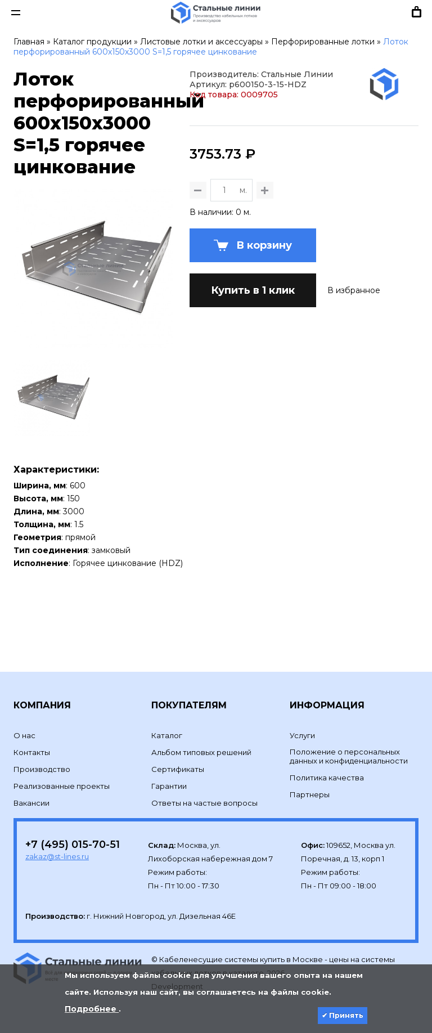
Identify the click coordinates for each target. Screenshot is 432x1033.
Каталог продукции (92, 42)
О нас (24, 716)
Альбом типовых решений (201, 733)
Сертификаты (177, 750)
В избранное (353, 389)
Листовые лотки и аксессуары (201, 42)
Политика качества (327, 758)
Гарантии (169, 767)
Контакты (32, 733)
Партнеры (310, 775)
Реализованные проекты (62, 767)
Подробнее (92, 1009)
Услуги (302, 716)
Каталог (166, 716)
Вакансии (32, 784)
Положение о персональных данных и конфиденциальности (349, 738)
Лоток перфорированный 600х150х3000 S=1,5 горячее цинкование (211, 47)
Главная (29, 42)
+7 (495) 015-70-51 (72, 826)
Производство (42, 750)
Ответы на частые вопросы (204, 784)
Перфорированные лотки (323, 42)
